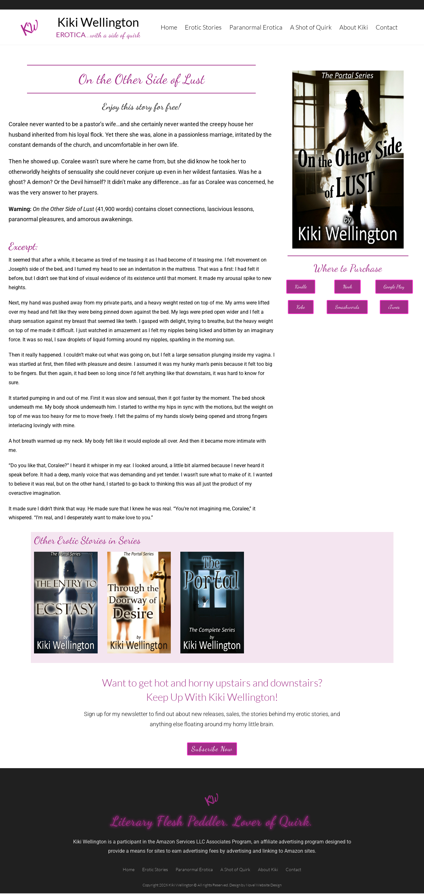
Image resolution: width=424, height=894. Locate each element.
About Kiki (353, 27)
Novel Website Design (264, 885)
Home (169, 27)
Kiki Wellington (98, 22)
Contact (387, 27)
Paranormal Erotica (255, 27)
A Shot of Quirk (311, 27)
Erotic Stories (203, 27)
